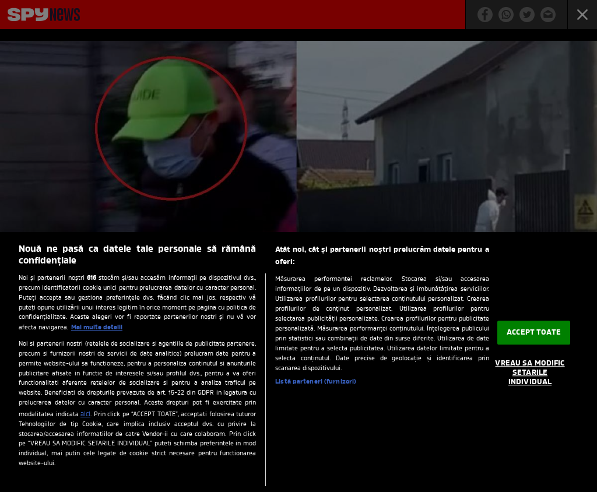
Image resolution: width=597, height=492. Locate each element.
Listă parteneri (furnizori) (315, 382)
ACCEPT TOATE (534, 332)
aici (85, 414)
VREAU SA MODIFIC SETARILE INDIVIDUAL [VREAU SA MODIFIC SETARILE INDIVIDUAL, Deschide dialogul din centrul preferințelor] (529, 373)
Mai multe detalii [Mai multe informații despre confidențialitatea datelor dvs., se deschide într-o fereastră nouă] (96, 327)
